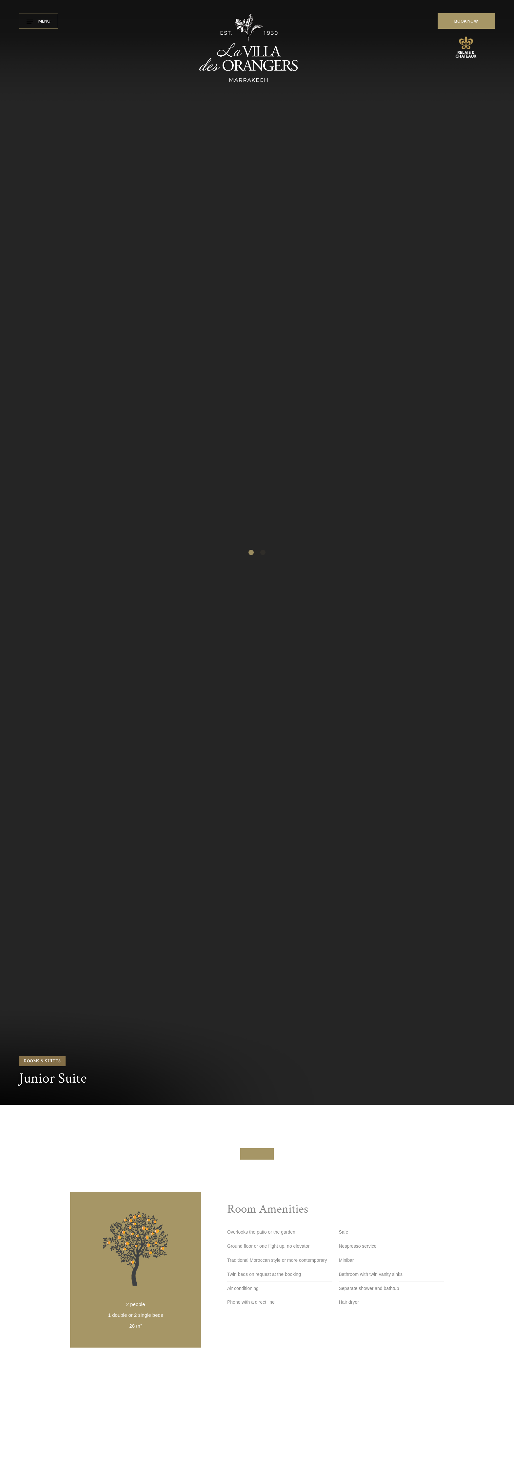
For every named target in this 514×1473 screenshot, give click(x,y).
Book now (466, 21)
